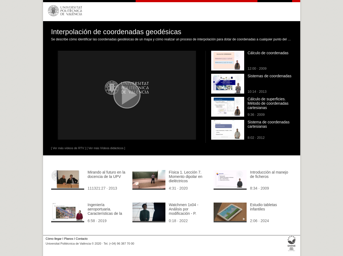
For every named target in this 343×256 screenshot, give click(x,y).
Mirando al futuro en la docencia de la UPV (106, 174)
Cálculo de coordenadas (268, 53)
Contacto (82, 238)
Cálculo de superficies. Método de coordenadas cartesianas (268, 103)
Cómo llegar (54, 238)
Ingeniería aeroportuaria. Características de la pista (105, 211)
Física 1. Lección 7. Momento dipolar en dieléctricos (185, 176)
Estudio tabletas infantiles (263, 207)
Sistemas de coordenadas (270, 76)
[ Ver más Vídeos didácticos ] (106, 148)
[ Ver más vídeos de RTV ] (68, 148)
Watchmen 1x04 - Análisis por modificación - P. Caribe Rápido (183, 211)
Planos (68, 238)
